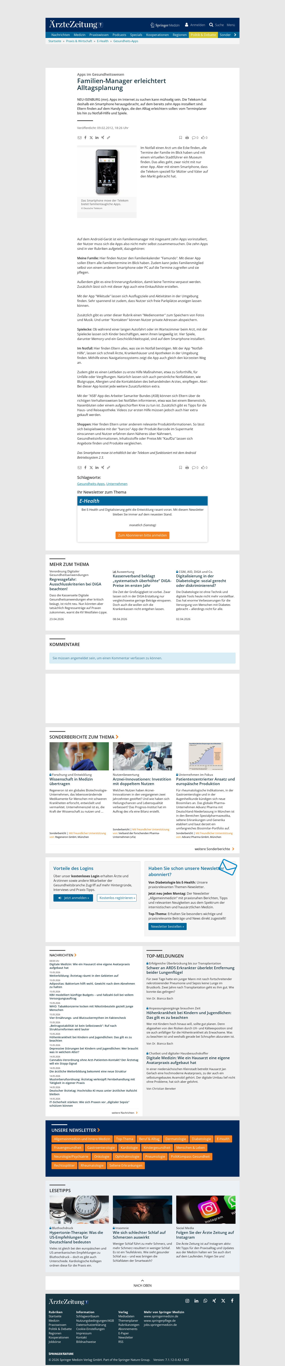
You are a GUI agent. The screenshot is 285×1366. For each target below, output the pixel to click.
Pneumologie (155, 1157)
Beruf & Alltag (149, 1140)
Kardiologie (129, 1148)
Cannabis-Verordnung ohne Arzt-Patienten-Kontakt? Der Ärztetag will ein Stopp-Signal (93, 1062)
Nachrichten (60, 35)
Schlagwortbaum (87, 1317)
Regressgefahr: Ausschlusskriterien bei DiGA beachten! (75, 585)
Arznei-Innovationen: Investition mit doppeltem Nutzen (142, 782)
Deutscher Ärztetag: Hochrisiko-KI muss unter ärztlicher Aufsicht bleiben (93, 1093)
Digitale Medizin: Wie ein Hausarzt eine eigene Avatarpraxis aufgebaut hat (89, 966)
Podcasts (119, 35)
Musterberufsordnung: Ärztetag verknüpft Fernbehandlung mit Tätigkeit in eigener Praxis (92, 1082)
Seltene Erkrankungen (125, 1166)
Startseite (55, 1317)
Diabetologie (201, 1140)
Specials (136, 35)
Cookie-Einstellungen (90, 1330)
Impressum (84, 1334)
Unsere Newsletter (73, 1131)
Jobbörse (55, 1342)
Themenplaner (128, 1321)
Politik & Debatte (203, 35)
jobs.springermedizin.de (160, 1326)
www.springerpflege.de (160, 1321)
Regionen (180, 35)
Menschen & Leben (190, 1148)
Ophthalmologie (127, 1157)
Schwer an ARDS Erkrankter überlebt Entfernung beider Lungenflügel (190, 971)
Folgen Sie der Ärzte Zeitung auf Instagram (205, 1236)
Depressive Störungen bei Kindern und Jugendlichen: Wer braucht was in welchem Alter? (93, 1051)
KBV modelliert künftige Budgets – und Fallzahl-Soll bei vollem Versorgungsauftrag (91, 997)
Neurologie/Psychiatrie (71, 1157)
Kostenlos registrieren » (117, 898)
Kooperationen (157, 35)
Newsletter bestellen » (167, 927)
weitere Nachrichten (125, 1113)
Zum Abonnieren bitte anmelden (142, 536)
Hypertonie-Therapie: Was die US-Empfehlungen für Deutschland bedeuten (76, 1238)
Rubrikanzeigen (128, 1326)
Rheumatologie (92, 1166)
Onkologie (101, 1157)
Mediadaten (126, 1317)
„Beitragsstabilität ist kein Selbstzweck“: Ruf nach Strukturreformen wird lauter (83, 1028)
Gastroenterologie (101, 1148)
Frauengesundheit (67, 1148)
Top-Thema (124, 1140)
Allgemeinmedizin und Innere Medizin (82, 1140)
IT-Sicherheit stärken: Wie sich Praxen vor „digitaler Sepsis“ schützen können (89, 1104)
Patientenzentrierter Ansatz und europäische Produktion (205, 782)
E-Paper (123, 1334)
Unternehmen (116, 484)
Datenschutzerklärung (91, 1326)
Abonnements (127, 1330)
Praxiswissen (99, 35)
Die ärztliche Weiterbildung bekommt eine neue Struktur (87, 1072)
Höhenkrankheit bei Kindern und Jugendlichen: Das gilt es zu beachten (90, 1039)
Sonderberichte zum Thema (81, 738)
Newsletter (125, 1338)
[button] (230, 25)
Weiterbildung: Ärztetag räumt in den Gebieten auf (83, 976)
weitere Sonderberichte (215, 850)
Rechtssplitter (64, 1166)
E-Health (223, 1140)
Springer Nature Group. (134, 1361)
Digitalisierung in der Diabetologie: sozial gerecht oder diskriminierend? (201, 581)
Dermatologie (175, 1140)
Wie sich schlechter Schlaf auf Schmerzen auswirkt (139, 1236)
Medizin (80, 35)
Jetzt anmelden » (73, 898)
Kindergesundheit (157, 1148)
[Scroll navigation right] (235, 35)
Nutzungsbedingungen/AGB (95, 1321)
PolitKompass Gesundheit (190, 1157)
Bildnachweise (86, 1342)
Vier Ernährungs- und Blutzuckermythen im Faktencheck (87, 1018)
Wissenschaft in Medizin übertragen (71, 782)
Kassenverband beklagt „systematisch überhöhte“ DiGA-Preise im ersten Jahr (142, 581)
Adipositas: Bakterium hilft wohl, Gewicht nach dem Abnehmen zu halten (92, 986)
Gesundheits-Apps (91, 484)
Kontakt (81, 1338)
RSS (120, 1342)
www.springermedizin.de (161, 1317)
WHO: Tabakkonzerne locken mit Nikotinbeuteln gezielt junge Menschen (91, 1009)
